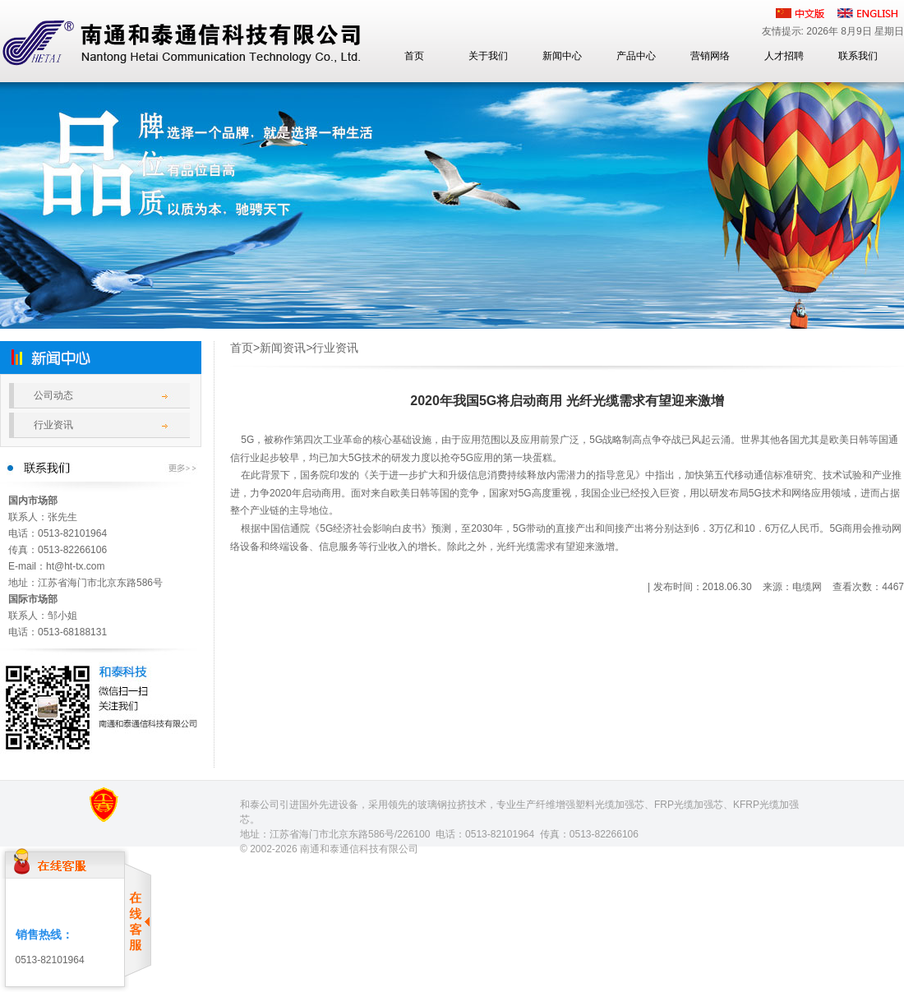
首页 (414, 56)
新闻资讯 (283, 347)
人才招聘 (784, 56)
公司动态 (53, 395)
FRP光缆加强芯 (688, 804)
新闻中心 (562, 56)
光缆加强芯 (619, 804)
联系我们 (858, 56)
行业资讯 (53, 425)
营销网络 (710, 56)
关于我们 (488, 56)
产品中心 (636, 56)
